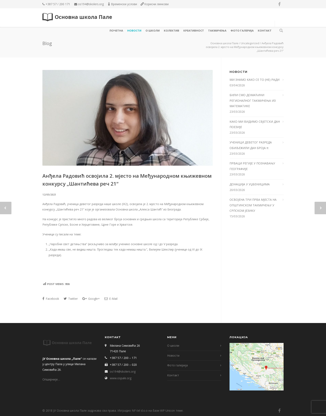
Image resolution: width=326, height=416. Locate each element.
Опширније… (51, 379)
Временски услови (124, 4)
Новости (134, 30)
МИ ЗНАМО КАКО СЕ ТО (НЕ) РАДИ (255, 80)
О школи (153, 30)
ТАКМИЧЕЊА (217, 30)
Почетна (116, 30)
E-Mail (110, 299)
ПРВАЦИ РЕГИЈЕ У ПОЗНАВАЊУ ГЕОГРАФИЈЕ (252, 166)
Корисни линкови (156, 4)
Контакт (265, 30)
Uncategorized (250, 43)
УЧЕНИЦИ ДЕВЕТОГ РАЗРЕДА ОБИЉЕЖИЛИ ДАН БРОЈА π (251, 145)
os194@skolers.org (91, 4)
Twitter (71, 299)
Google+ (91, 299)
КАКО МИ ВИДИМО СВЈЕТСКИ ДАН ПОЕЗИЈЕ (255, 124)
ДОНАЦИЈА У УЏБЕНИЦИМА (250, 184)
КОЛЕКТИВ (171, 30)
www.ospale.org (120, 378)
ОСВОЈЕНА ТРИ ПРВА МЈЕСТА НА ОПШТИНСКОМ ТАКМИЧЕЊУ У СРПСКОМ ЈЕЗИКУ (253, 205)
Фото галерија (242, 30)
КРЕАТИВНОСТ (193, 30)
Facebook (50, 299)
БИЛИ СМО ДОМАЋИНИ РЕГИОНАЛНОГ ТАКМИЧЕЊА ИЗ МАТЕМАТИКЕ (253, 100)
